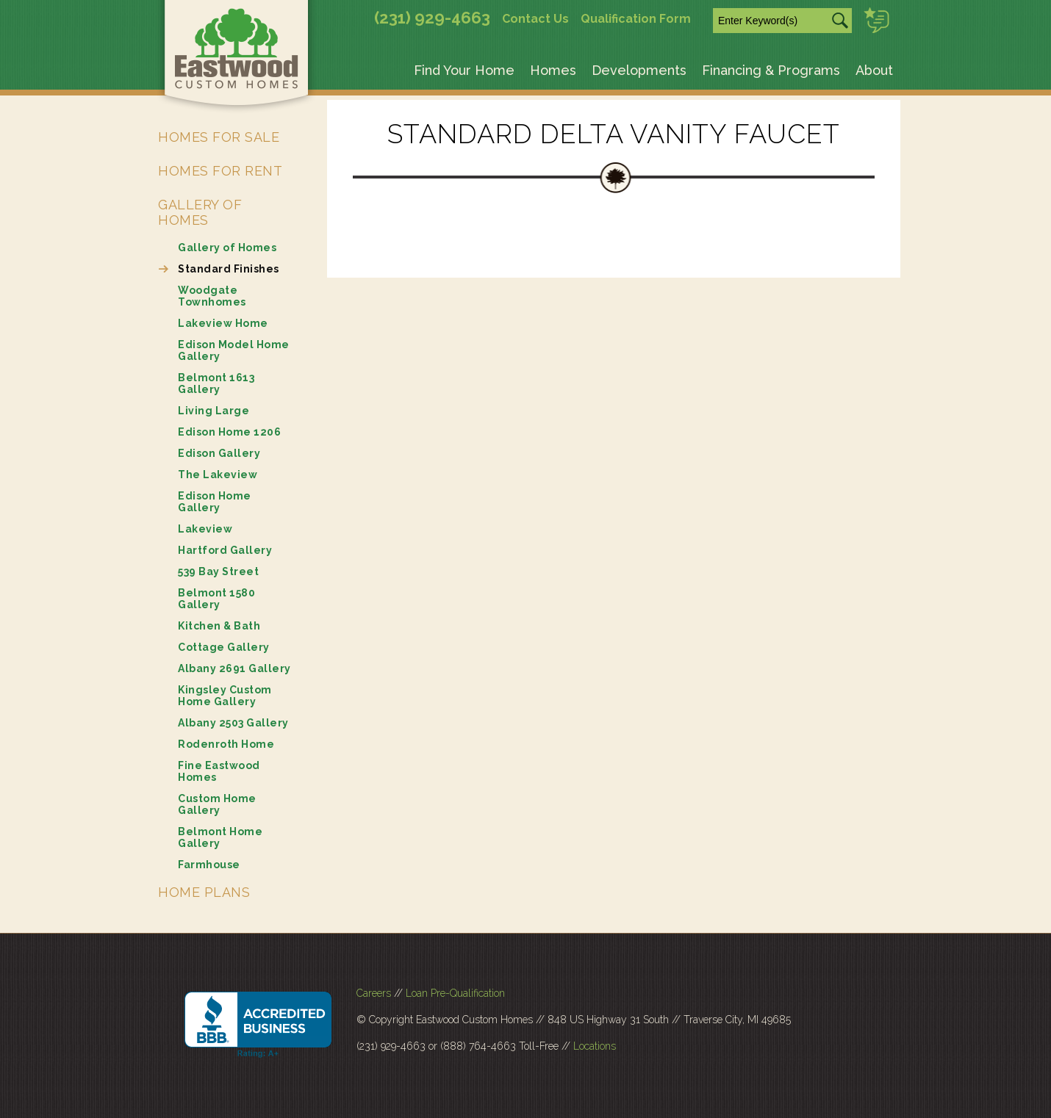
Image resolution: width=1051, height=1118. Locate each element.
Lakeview (205, 529)
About (874, 70)
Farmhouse (209, 864)
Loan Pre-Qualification (455, 993)
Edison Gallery (219, 453)
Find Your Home (464, 70)
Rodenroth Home (226, 744)
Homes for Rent (220, 170)
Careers (373, 993)
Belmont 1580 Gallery (216, 598)
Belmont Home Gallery (220, 837)
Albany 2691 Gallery (234, 668)
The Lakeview (217, 474)
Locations (594, 1046)
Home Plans (204, 892)
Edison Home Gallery (214, 501)
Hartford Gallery (225, 550)
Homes (553, 70)
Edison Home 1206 (229, 432)
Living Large (213, 410)
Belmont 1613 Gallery (216, 383)
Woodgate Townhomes (212, 296)
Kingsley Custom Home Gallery (225, 695)
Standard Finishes (228, 269)
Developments (639, 70)
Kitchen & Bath (219, 626)
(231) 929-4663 (432, 17)
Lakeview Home (223, 323)
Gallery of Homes (200, 212)
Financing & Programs (771, 70)
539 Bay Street (218, 571)
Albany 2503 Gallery (233, 723)
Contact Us (535, 19)
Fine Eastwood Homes (219, 771)
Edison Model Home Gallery (234, 350)
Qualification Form (636, 19)
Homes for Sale (218, 137)
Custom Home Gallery (217, 804)
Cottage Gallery (224, 647)
